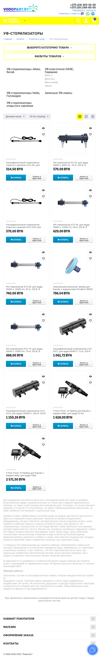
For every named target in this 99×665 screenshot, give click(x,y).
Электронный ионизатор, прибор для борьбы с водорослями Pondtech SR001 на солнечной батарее (73, 289)
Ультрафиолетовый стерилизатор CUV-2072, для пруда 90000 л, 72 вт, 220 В (72, 350)
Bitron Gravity (51, 82)
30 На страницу (39, 116)
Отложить (43, 134)
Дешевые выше (15, 116)
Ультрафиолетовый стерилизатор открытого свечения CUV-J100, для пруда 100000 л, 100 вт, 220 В (23, 227)
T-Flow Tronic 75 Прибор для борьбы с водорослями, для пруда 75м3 (25, 474)
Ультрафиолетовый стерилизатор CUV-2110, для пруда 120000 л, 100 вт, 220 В (26, 412)
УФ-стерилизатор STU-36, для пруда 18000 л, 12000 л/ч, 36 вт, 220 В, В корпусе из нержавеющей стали (71, 227)
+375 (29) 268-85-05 (83, 7)
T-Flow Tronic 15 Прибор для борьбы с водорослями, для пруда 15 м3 (72, 412)
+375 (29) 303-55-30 (83, 4)
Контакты (91, 10)
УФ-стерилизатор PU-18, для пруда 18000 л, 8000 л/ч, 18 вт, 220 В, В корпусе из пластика (70, 165)
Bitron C (49, 75)
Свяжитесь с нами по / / (77, 13)
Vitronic (48, 86)
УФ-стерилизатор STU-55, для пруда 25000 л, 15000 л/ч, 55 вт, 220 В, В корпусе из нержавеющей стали (24, 289)
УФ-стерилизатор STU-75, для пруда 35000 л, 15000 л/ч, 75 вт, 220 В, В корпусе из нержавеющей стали (24, 351)
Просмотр (43, 128)
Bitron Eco (50, 79)
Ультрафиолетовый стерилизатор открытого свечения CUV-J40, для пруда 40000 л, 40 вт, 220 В (23, 165)
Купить (17, 178)
